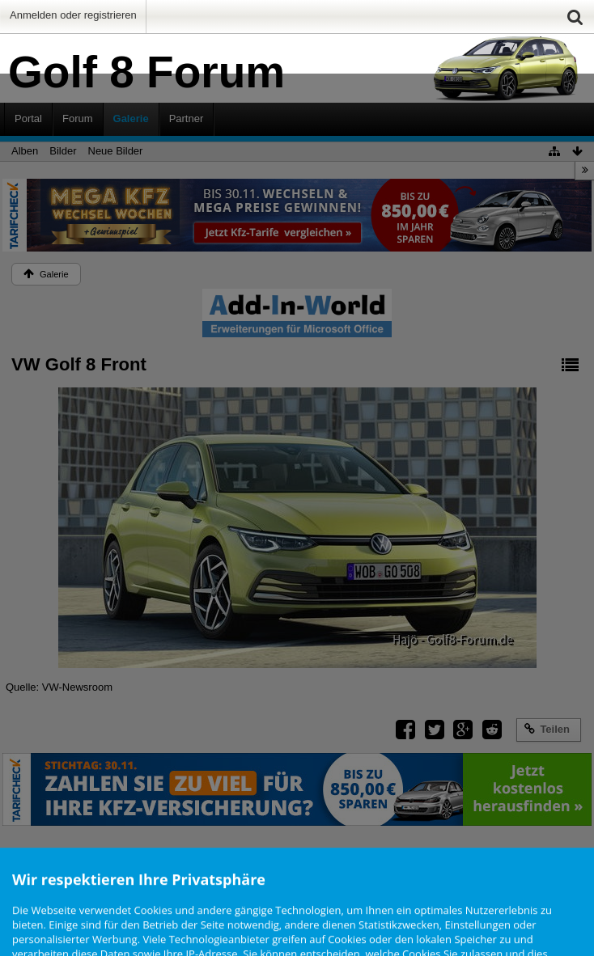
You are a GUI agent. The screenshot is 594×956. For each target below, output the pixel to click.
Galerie (131, 118)
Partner (186, 118)
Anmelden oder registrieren (73, 15)
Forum (77, 118)
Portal (28, 118)
